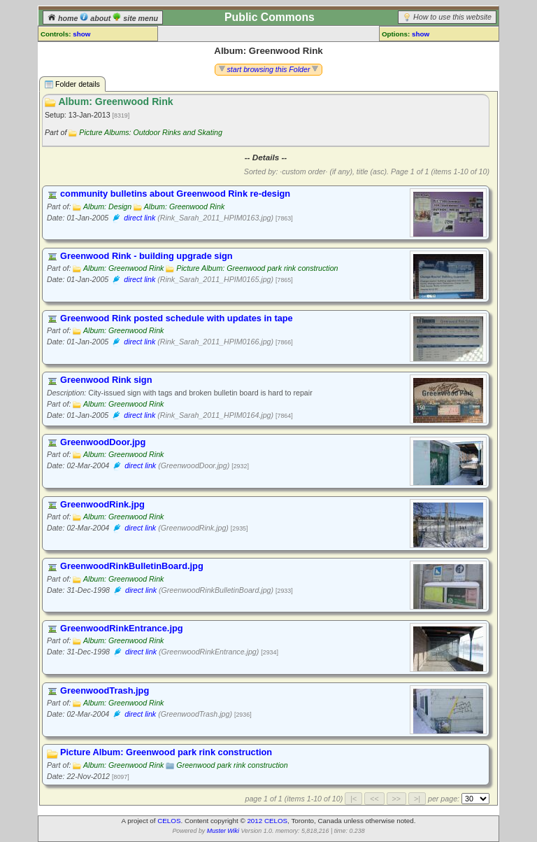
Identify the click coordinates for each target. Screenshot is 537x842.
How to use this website (452, 17)
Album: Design (107, 206)
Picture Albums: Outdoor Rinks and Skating (150, 132)
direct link (139, 217)
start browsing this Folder (269, 69)
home (64, 18)
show (81, 34)
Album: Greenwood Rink (184, 206)
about (96, 18)
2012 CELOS (267, 821)
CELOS (168, 821)
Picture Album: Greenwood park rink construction (257, 268)
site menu (135, 18)
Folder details (72, 84)
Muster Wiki (223, 830)
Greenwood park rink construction (231, 765)
